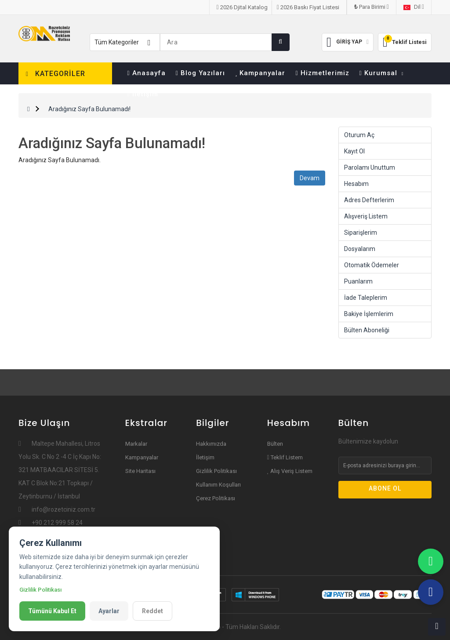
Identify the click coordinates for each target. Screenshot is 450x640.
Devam (309, 178)
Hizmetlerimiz (322, 73)
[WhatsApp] (430, 561)
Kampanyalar (260, 73)
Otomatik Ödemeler (371, 265)
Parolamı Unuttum (369, 167)
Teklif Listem (285, 457)
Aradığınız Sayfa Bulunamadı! (89, 109)
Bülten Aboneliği (366, 330)
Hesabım (356, 183)
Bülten (275, 443)
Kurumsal (381, 73)
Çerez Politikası (215, 498)
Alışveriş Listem (366, 216)
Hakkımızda (211, 443)
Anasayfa (146, 73)
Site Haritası (140, 471)
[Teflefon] (430, 592)
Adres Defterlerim (369, 200)
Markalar (136, 443)
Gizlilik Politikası (216, 471)
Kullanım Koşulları (218, 484)
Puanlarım (358, 281)
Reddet (152, 611)
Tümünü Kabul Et (52, 611)
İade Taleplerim (365, 297)
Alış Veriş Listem (290, 471)
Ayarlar (109, 611)
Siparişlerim (360, 232)
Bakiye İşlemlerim (368, 313)
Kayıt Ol (354, 151)
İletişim (142, 94)
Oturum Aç (359, 134)
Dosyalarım (359, 248)
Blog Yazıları (200, 73)
